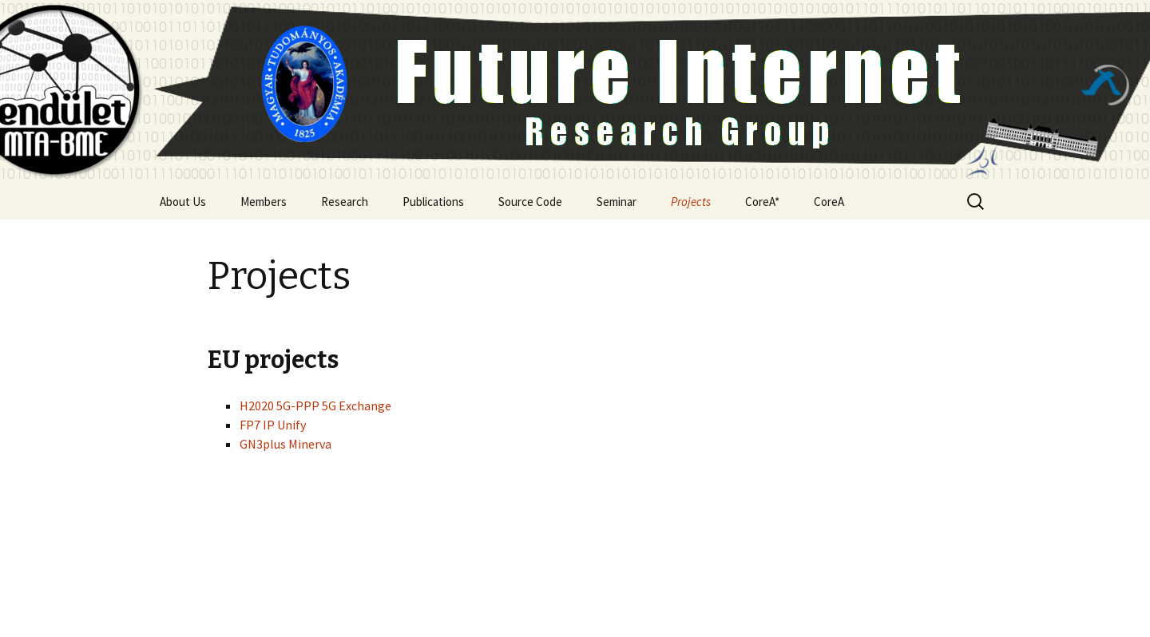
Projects (691, 201)
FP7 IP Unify (273, 425)
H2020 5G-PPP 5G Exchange (315, 405)
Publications (433, 201)
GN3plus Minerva (285, 444)
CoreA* (762, 201)
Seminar (616, 201)
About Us (183, 201)
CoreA (829, 201)
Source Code (530, 201)
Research (344, 201)
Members (263, 201)
